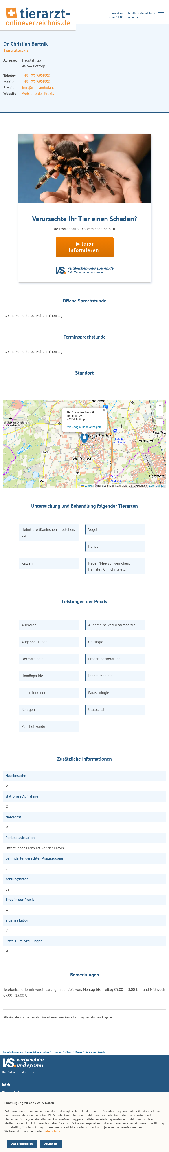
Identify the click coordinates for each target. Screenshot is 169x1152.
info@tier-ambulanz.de (40, 87)
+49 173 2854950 (36, 75)
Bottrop (78, 1052)
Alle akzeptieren (22, 1144)
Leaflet (86, 485)
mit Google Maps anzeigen (84, 427)
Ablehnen (50, 1144)
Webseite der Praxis (38, 93)
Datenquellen (157, 485)
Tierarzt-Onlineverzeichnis (37, 1052)
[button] (84, 438)
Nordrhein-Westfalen (62, 1052)
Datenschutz (52, 1131)
